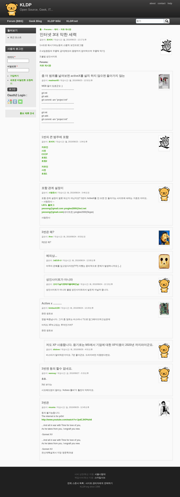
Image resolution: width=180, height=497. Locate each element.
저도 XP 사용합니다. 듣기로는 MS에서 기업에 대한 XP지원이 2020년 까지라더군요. (99, 344)
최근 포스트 (15, 37)
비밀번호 (12, 66)
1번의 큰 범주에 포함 (55, 137)
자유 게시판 (66, 29)
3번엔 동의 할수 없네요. (57, 368)
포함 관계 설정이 (52, 188)
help (170, 3)
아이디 (11, 57)
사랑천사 (53, 193)
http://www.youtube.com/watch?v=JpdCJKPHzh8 (67, 419)
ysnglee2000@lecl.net (75, 208)
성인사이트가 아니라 (59, 279)
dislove (56, 349)
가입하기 (14, 76)
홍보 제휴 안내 (27, 113)
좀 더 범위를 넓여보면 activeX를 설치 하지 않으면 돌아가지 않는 (83, 75)
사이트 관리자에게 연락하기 (99, 483)
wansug (52, 373)
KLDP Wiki (54, 21)
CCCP (45, 154)
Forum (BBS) (15, 21)
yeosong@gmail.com (52, 208)
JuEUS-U (57, 260)
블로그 (51, 205)
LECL (44, 205)
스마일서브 (99, 477)
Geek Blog (35, 21)
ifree (51, 237)
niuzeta (52, 407)
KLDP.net (72, 21)
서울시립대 (100, 474)
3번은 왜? (48, 232)
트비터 (50, 40)
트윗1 (44, 157)
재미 (56, 29)
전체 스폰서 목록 (75, 483)
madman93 (54, 80)
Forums (48, 29)
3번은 (45, 402)
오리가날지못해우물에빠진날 (66, 284)
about (153, 3)
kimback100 (54, 308)
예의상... (51, 255)
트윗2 (44, 161)
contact (161, 3)
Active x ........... (52, 303)
